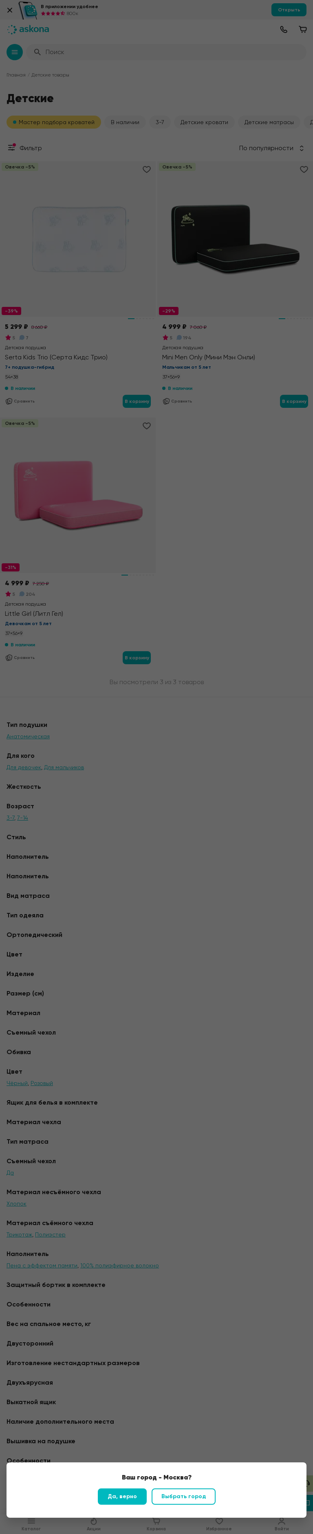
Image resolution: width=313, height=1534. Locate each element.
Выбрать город (183, 1496)
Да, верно (122, 1496)
